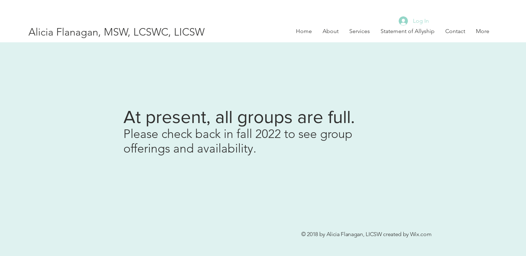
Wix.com (421, 234)
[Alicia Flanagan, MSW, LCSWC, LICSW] (125, 32)
